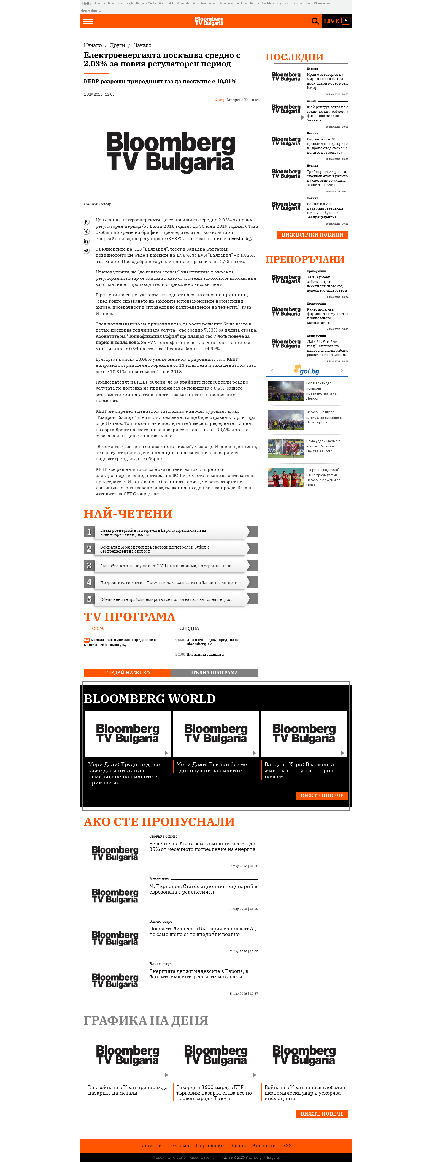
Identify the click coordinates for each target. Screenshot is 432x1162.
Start (288, 3)
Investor (100, 3)
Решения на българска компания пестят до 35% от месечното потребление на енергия (202, 846)
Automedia (227, 3)
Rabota (254, 3)
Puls (195, 3)
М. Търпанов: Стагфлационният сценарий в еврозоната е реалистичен (203, 889)
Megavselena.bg (91, 10)
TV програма (129, 616)
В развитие (159, 878)
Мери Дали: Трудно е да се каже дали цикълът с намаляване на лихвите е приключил (124, 773)
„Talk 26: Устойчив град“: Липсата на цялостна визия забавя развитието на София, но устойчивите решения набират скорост (327, 355)
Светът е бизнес (163, 836)
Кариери (151, 1145)
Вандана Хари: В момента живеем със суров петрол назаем (299, 770)
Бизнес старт (160, 921)
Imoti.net (241, 3)
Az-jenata (183, 3)
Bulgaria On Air (146, 3)
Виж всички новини (313, 235)
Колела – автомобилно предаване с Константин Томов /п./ (120, 642)
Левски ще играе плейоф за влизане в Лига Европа (305, 420)
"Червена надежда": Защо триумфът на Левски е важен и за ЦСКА (304, 477)
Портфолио (210, 1145)
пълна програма (214, 673)
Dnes (111, 3)
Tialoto (170, 3)
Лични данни (223, 1158)
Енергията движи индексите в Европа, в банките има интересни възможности (198, 973)
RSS (287, 1145)
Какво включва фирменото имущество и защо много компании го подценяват (327, 318)
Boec (308, 3)
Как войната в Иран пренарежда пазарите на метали (128, 1090)
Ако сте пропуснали (159, 821)
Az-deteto (268, 3)
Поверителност (199, 1158)
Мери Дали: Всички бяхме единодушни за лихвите (211, 767)
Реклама (178, 1145)
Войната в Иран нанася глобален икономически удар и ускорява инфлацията (304, 1092)
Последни (295, 56)
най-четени (128, 513)
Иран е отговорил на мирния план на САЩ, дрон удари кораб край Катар (327, 81)
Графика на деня (146, 1020)
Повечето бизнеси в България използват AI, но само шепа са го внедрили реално (202, 931)
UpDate (311, 101)
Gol (161, 3)
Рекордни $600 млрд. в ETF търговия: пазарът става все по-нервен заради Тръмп (215, 1092)
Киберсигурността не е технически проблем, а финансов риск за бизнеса (327, 114)
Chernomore (322, 3)
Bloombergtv (125, 3)
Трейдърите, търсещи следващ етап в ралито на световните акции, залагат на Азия (327, 178)
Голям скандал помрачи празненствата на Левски (302, 391)
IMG (87, 3)
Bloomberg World (150, 698)
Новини (312, 68)
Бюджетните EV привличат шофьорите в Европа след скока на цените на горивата (327, 146)
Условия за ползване (169, 1158)
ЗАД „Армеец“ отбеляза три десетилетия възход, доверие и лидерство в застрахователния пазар (327, 288)
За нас (238, 1145)
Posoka (298, 3)
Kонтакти (264, 1145)
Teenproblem (209, 3)
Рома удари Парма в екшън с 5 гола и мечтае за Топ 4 (304, 448)
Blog (279, 3)
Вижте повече (322, 795)
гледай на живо (127, 673)
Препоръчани (305, 259)
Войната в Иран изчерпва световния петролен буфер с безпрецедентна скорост (325, 213)
